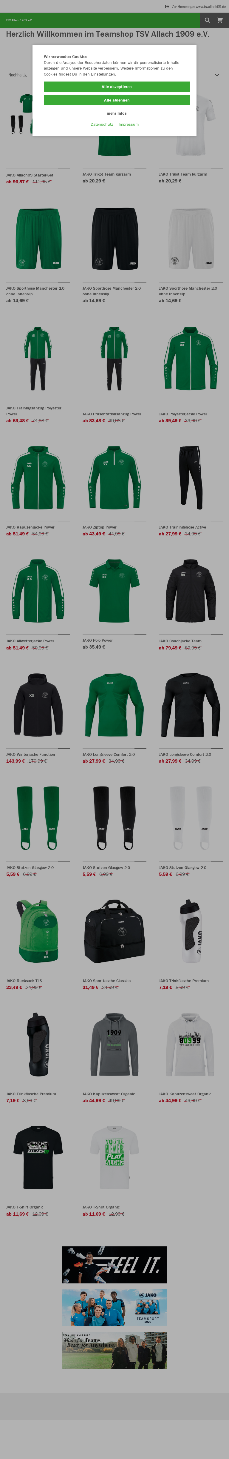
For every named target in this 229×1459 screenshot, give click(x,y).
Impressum (129, 128)
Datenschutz (102, 128)
